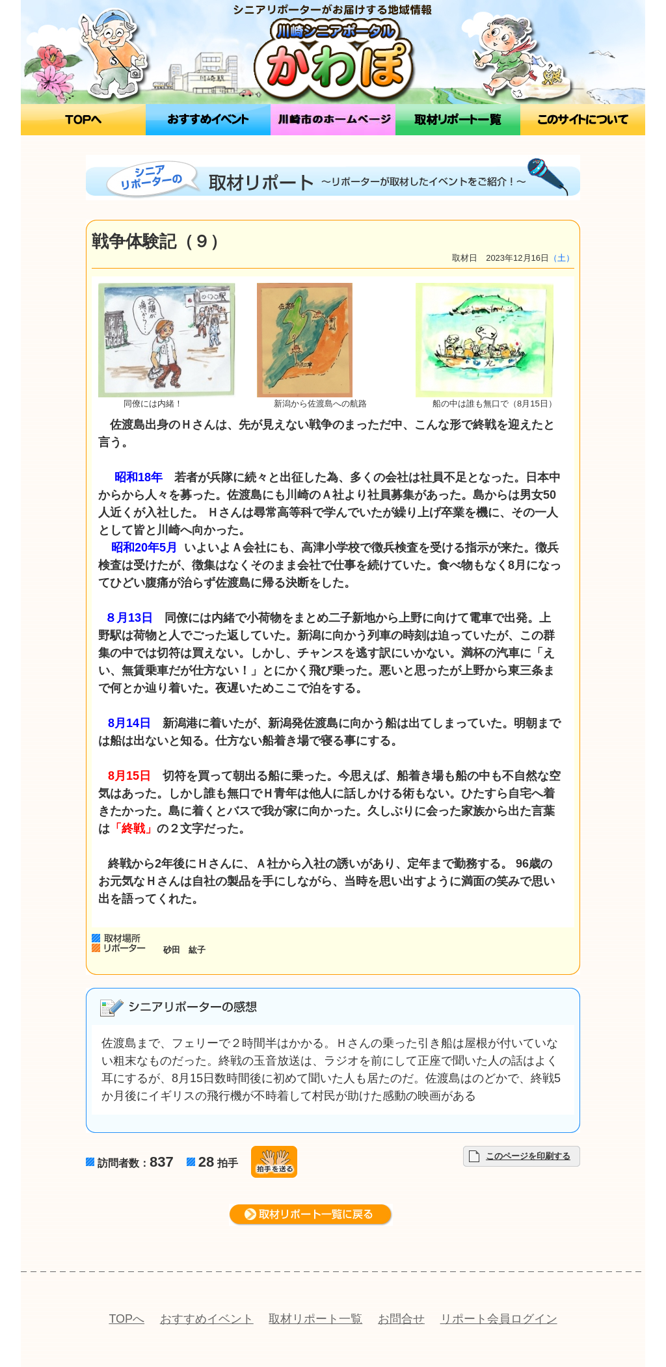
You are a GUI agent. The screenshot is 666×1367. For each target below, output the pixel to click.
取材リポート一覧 (315, 1318)
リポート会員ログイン (498, 1318)
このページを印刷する (528, 1156)
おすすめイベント (207, 1318)
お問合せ (401, 1318)
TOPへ (126, 1318)
